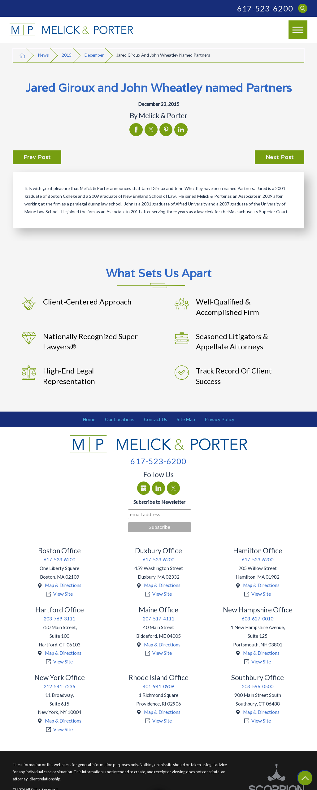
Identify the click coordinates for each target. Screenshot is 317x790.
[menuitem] (89, 419)
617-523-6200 (265, 8)
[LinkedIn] (158, 487)
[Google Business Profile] (143, 487)
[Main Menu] (298, 30)
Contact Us (155, 419)
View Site (63, 594)
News (43, 55)
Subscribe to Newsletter (159, 502)
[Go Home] (22, 55)
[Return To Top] (305, 778)
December (94, 55)
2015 (67, 55)
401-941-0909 (158, 686)
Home (89, 419)
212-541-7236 (59, 686)
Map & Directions (63, 585)
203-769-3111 (59, 618)
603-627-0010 (257, 618)
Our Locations (119, 419)
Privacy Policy (219, 419)
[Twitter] (173, 487)
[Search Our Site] (303, 8)
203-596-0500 (257, 686)
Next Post (280, 157)
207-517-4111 (158, 618)
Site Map (186, 419)
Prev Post (37, 157)
